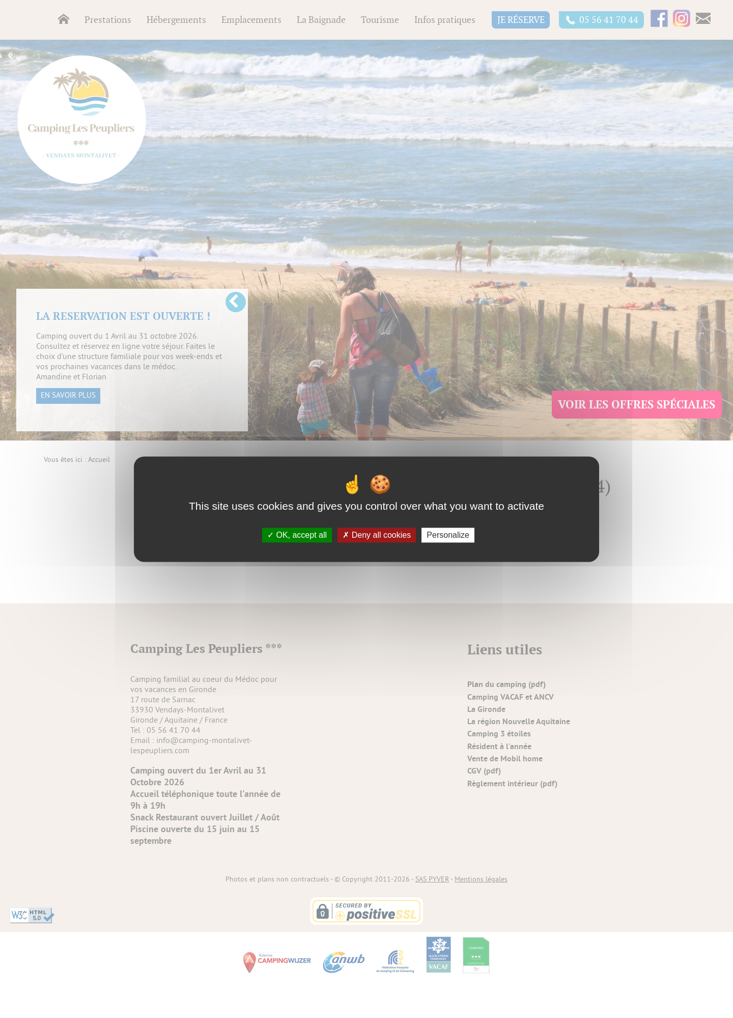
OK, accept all (297, 535)
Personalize (448, 535)
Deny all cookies (377, 535)
